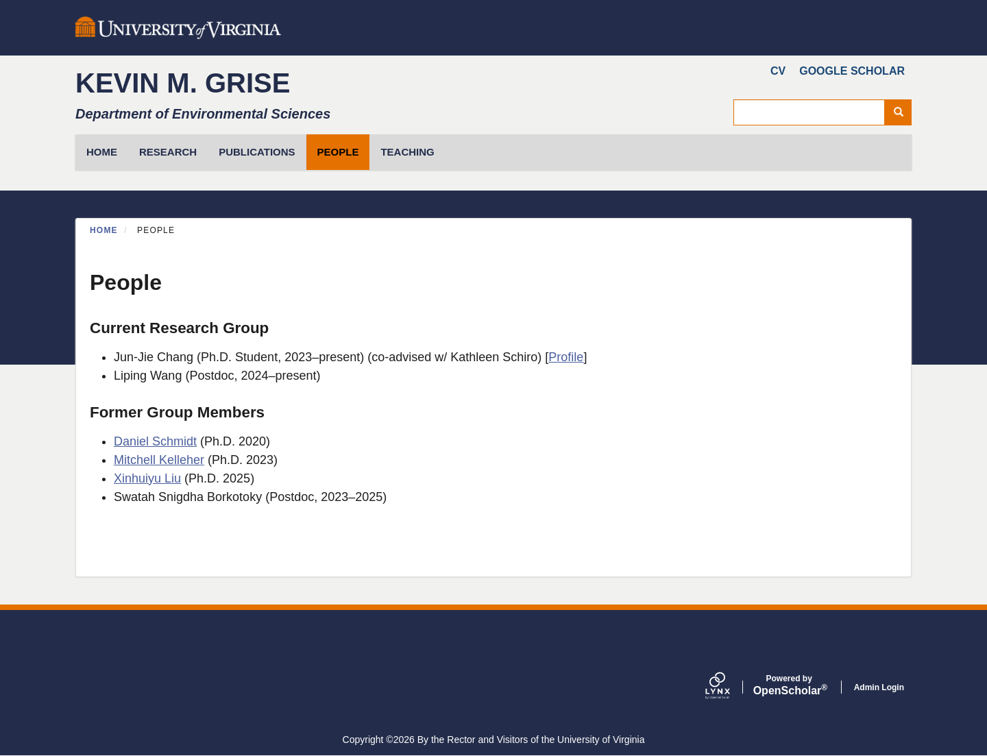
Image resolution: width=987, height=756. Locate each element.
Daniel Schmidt (155, 441)
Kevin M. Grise (182, 83)
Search (903, 112)
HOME (101, 152)
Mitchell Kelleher (159, 460)
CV (777, 71)
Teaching (407, 152)
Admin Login (879, 687)
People (338, 152)
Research (168, 152)
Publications (257, 152)
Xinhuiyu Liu (147, 478)
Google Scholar (852, 71)
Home (104, 230)
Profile (565, 357)
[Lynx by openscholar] (729, 687)
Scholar (789, 685)
